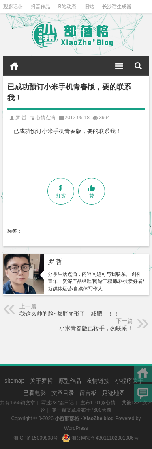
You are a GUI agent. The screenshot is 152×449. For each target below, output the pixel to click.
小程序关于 (129, 380)
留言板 (87, 393)
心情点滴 (45, 117)
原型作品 (69, 380)
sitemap (14, 380)
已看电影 (34, 393)
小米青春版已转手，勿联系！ (96, 328)
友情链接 (98, 380)
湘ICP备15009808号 (35, 438)
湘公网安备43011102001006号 (100, 438)
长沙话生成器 (116, 6)
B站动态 (67, 6)
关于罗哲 (41, 380)
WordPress (76, 428)
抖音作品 (40, 6)
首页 (14, 66)
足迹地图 (113, 393)
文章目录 (62, 393)
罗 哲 (55, 261)
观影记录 (13, 6)
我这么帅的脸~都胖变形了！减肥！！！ (69, 313)
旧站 (89, 6)
